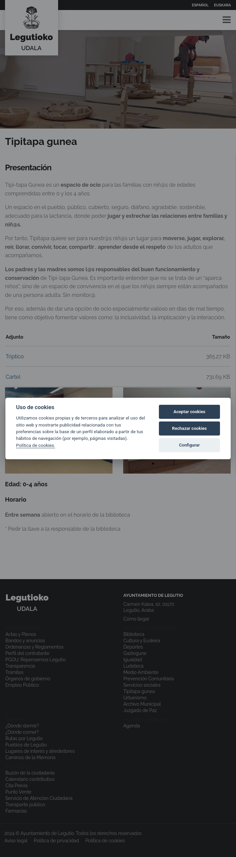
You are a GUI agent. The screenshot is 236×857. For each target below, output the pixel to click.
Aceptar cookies (189, 411)
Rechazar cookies (189, 428)
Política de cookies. (35, 445)
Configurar (189, 445)
